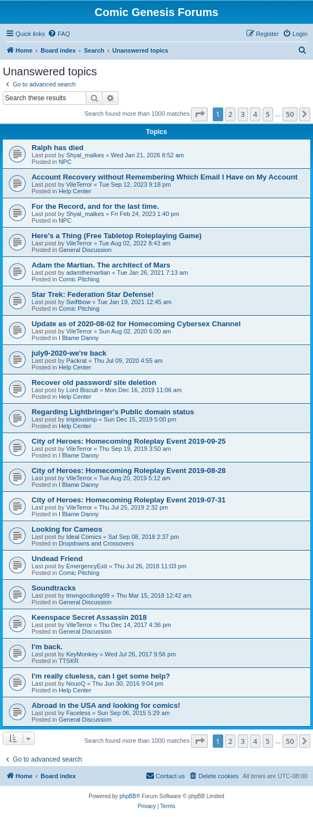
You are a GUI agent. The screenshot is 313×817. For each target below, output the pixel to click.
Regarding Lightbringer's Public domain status (113, 412)
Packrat (76, 360)
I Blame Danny (79, 338)
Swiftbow (78, 302)
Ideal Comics (83, 536)
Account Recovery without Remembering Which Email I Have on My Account (164, 177)
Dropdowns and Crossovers (96, 543)
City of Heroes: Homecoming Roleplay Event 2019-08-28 (128, 470)
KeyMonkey (82, 654)
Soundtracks (54, 588)
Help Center (75, 191)
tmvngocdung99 (87, 595)
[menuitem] (59, 33)
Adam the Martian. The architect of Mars (101, 265)
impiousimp (81, 419)
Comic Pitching (79, 279)
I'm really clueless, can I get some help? (101, 676)
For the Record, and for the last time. (95, 206)
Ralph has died (58, 147)
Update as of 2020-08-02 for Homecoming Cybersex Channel (136, 324)
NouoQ (75, 683)
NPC (65, 161)
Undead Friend (57, 558)
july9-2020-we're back (69, 353)
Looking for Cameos (67, 529)
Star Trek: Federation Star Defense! (93, 294)
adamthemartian (88, 272)
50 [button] (290, 114)
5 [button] (268, 114)
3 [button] (243, 114)
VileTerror (79, 184)
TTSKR (69, 660)
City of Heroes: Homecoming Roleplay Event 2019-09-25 (128, 441)
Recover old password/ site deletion (94, 382)
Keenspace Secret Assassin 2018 (89, 617)
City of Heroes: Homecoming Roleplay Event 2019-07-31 (128, 500)
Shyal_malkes (85, 155)
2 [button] (230, 114)
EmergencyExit (86, 566)
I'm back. (47, 647)
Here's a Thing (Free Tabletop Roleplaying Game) (117, 236)
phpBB (128, 796)
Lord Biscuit (82, 390)
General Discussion (85, 249)
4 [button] (255, 114)
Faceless (78, 713)
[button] (199, 114)
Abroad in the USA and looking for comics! (106, 705)
